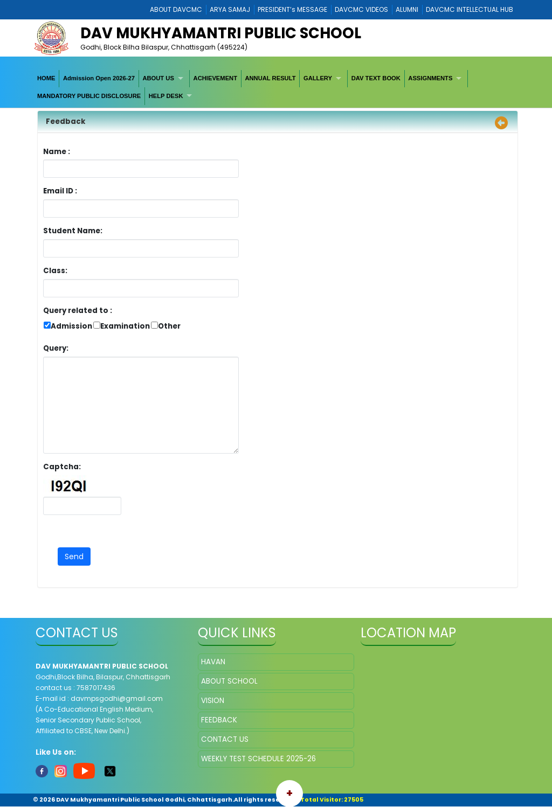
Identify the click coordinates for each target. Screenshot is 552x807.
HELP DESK (166, 96)
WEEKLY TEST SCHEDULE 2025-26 (258, 759)
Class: (55, 271)
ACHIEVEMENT (215, 78)
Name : (59, 152)
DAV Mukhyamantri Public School (220, 33)
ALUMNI (407, 9)
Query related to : (77, 310)
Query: (58, 348)
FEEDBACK (219, 720)
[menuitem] (46, 78)
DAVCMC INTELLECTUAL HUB (469, 9)
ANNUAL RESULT (270, 78)
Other (169, 326)
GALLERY (317, 78)
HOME (46, 78)
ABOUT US (158, 78)
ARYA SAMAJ (230, 9)
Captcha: (62, 467)
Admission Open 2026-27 (99, 78)
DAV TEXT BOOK (376, 78)
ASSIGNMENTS (430, 78)
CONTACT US (225, 739)
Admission (71, 326)
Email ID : (90, 191)
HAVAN (213, 662)
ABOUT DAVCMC (176, 9)
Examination (125, 326)
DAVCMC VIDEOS (361, 9)
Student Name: (72, 231)
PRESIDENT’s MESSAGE (292, 9)
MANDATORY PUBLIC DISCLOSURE (89, 96)
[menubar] (276, 87)
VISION (212, 700)
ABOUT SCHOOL (229, 681)
